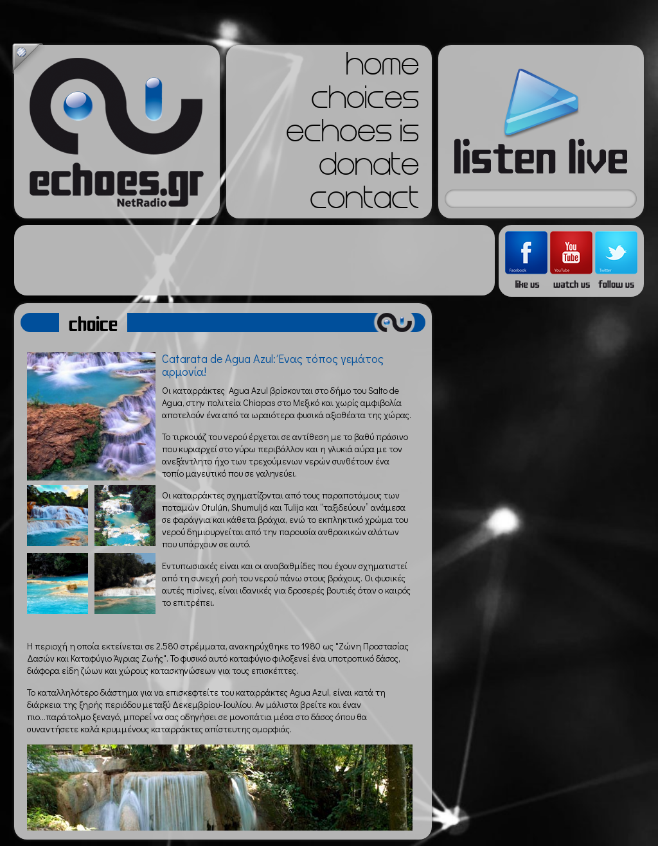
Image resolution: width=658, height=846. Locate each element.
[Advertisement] (254, 260)
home (382, 68)
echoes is (352, 135)
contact (364, 202)
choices (365, 101)
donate (369, 168)
